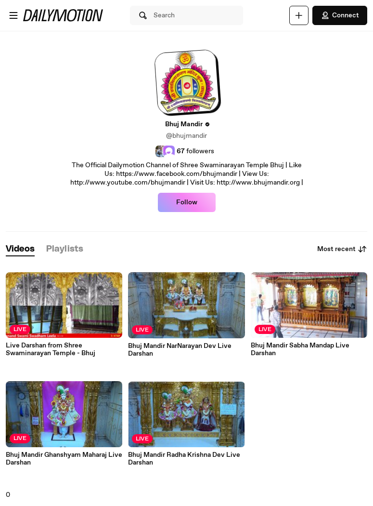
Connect (340, 15)
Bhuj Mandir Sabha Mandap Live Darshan (300, 349)
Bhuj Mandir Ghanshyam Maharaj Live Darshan (64, 458)
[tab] (20, 249)
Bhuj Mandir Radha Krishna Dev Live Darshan (184, 458)
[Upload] (299, 15)
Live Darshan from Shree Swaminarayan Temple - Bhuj (50, 349)
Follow (186, 202)
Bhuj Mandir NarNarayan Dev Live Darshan (180, 350)
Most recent (342, 249)
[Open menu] (13, 15)
